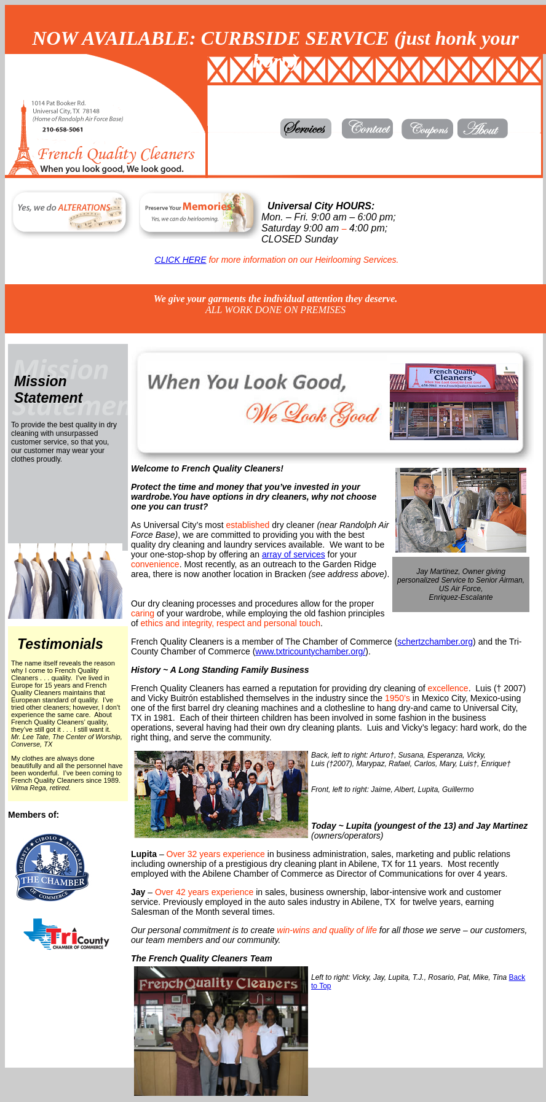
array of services (293, 554)
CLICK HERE (181, 260)
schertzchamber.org (435, 641)
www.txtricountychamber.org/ (310, 651)
